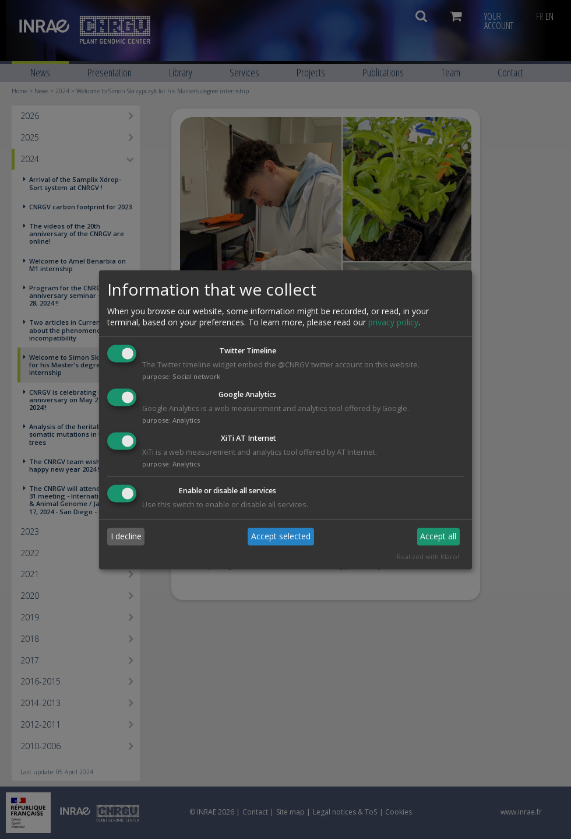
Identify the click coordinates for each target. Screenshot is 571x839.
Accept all (438, 536)
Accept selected (281, 536)
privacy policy (393, 322)
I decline (126, 536)
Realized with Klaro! (428, 556)
